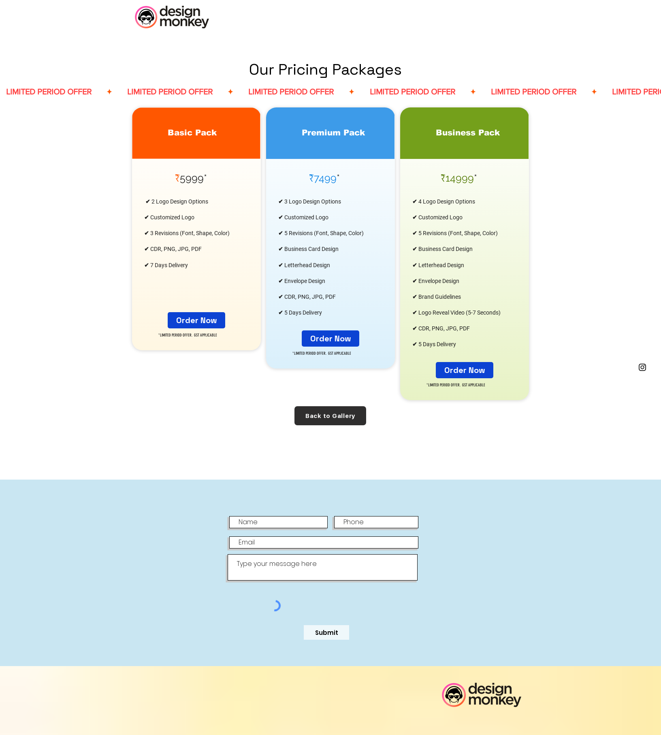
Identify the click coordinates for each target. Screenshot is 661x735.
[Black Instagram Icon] (642, 367)
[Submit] (326, 632)
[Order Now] (196, 320)
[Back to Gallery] (330, 415)
